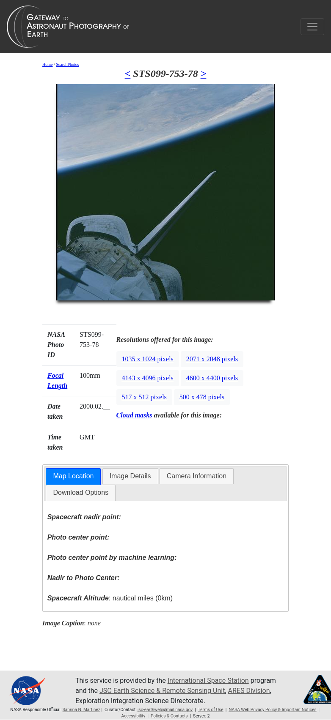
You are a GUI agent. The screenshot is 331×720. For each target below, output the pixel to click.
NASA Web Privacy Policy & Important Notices (272, 709)
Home (47, 64)
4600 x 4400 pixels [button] (212, 378)
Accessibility (133, 716)
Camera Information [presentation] (196, 476)
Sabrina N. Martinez (81, 709)
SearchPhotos (67, 64)
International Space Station (208, 680)
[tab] (73, 476)
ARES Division (249, 691)
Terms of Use (210, 709)
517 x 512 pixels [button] (144, 397)
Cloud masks (134, 415)
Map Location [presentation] (73, 476)
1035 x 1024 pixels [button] (148, 359)
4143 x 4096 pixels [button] (148, 378)
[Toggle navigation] (312, 26)
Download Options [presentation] (80, 492)
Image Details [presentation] (130, 476)
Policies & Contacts (169, 716)
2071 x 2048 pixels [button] (212, 359)
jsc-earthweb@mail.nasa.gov (165, 709)
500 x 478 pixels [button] (201, 397)
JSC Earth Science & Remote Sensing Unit (162, 691)
